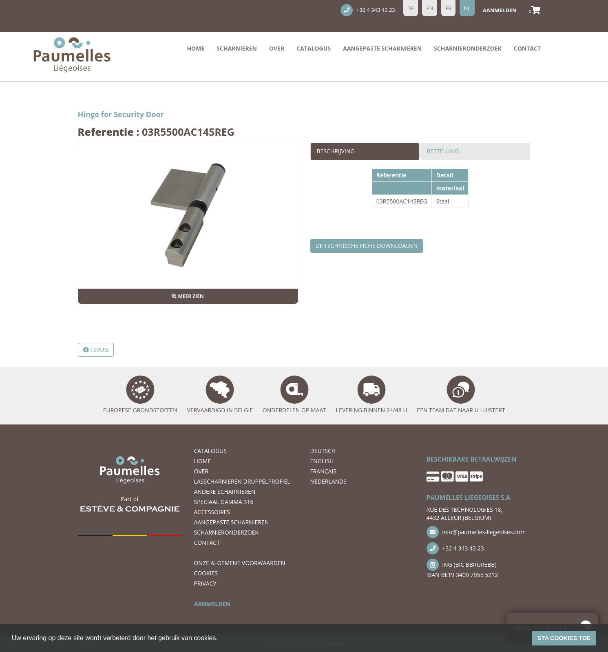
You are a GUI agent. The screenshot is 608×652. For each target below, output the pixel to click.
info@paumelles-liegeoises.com (476, 532)
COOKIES (206, 573)
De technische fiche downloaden (367, 246)
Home (195, 48)
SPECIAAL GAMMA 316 (224, 502)
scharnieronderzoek (468, 48)
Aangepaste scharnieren (382, 48)
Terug (95, 350)
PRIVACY (205, 583)
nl (467, 8)
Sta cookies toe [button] (564, 638)
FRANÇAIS (323, 471)
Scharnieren (237, 48)
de (410, 8)
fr (448, 8)
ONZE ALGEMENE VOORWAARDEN (239, 563)
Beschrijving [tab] (336, 151)
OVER (276, 48)
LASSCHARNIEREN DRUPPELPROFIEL (242, 481)
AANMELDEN (212, 604)
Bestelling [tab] (443, 151)
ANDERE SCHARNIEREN (225, 491)
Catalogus (313, 48)
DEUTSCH (323, 451)
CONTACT (527, 48)
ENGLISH (322, 461)
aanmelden (500, 10)
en (429, 8)
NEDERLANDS (328, 481)
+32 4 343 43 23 (367, 10)
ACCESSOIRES (212, 512)
